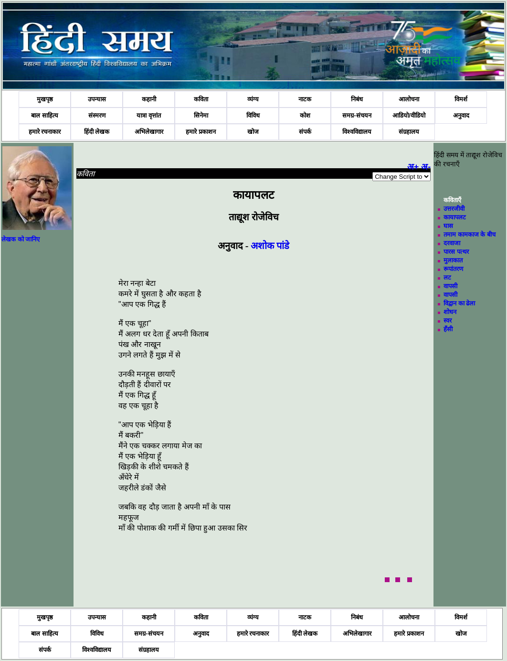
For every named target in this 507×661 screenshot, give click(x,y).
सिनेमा (201, 115)
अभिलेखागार (149, 131)
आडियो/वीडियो (408, 115)
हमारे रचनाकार (45, 131)
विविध (253, 115)
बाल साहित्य (44, 115)
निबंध (357, 99)
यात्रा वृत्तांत (149, 115)
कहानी (149, 99)
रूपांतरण (453, 268)
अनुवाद (461, 115)
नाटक (304, 99)
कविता (201, 99)
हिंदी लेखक (97, 131)
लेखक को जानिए (20, 239)
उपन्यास (97, 99)
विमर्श (460, 99)
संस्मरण (97, 115)
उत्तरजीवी (454, 208)
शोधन (450, 311)
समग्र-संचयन (356, 115)
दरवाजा (452, 243)
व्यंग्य (253, 99)
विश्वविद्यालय (356, 131)
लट (447, 277)
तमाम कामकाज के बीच (470, 234)
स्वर (448, 320)
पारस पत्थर (456, 251)
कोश (305, 115)
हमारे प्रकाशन (201, 131)
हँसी (448, 329)
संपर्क (305, 131)
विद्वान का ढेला (459, 303)
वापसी (450, 286)
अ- (426, 167)
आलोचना (409, 99)
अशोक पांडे (270, 245)
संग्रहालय (409, 131)
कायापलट (455, 217)
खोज (253, 131)
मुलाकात (453, 260)
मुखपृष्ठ (45, 99)
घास (448, 225)
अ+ (413, 167)
